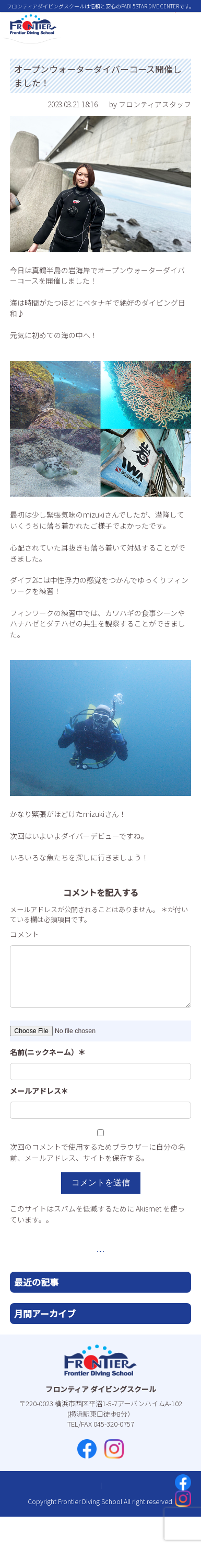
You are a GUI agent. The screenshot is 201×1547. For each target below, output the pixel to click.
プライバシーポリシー (124, 1516)
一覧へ (101, 1270)
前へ (61, 1270)
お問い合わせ (65, 1516)
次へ (139, 1270)
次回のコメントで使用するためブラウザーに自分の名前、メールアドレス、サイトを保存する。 (97, 1152)
